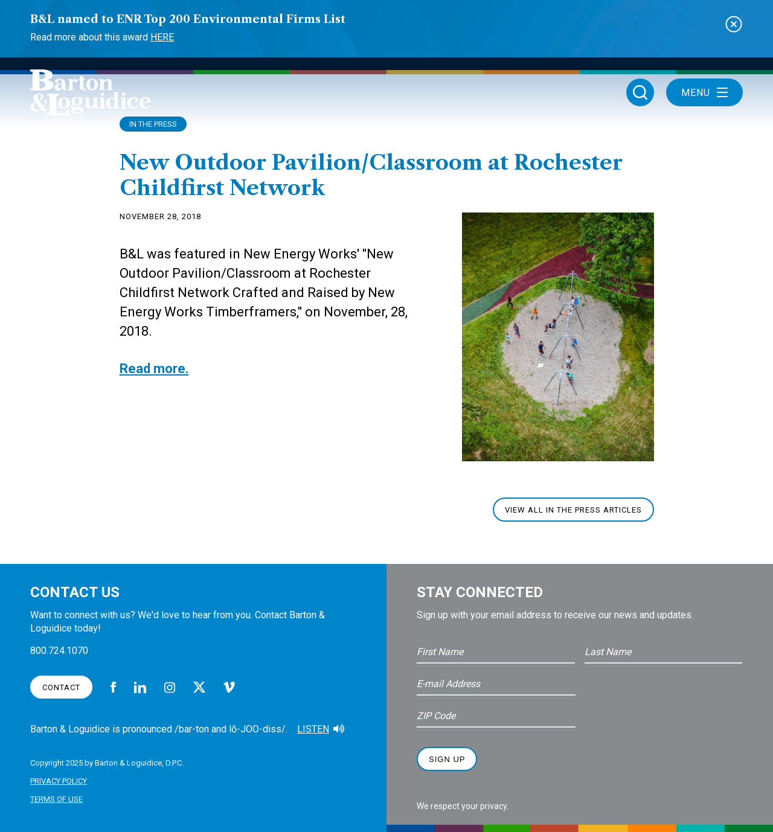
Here (162, 37)
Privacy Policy (58, 781)
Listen (313, 729)
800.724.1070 (59, 650)
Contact (61, 687)
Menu (704, 92)
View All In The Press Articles (573, 509)
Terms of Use (56, 799)
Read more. (154, 368)
